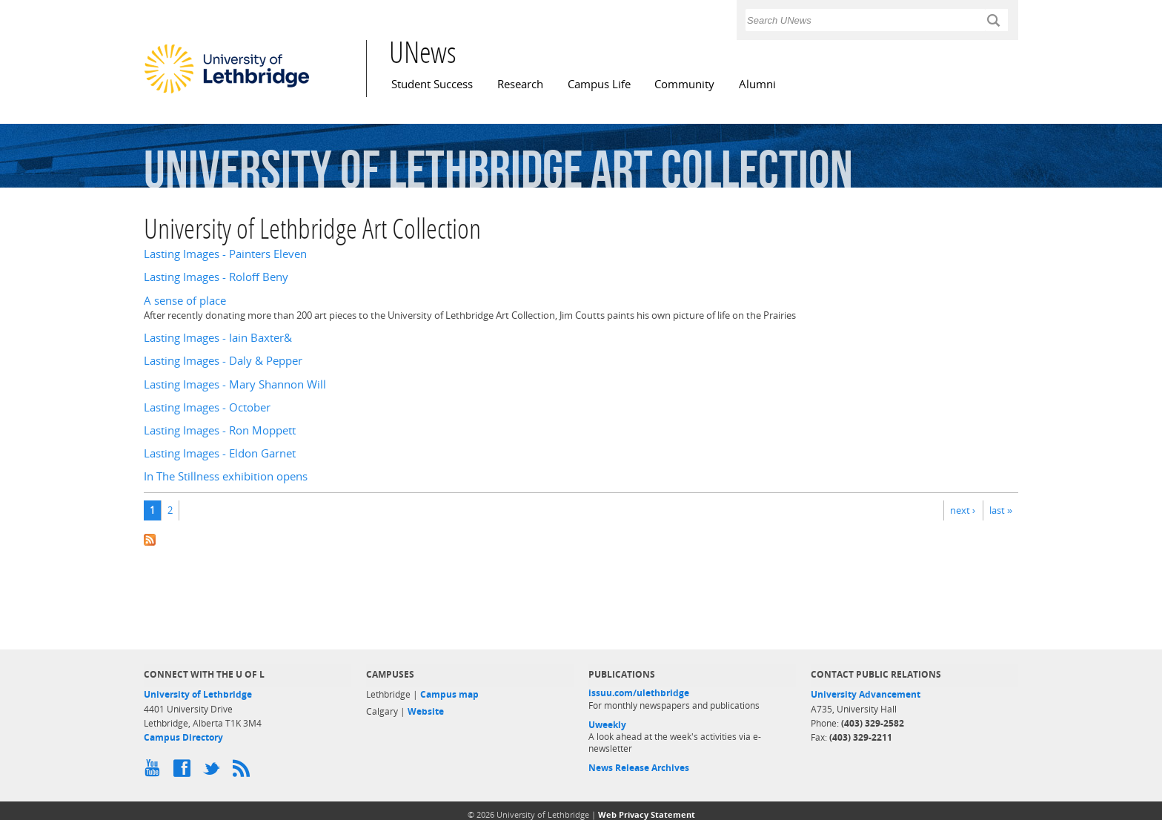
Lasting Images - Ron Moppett (220, 430)
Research (520, 84)
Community (684, 84)
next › (962, 510)
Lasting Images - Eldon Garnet (220, 453)
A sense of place (185, 300)
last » (1000, 510)
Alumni (757, 84)
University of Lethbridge (198, 694)
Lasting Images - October (207, 407)
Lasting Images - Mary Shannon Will (235, 384)
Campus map (449, 694)
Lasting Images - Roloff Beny (216, 277)
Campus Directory (183, 737)
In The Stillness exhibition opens (226, 476)
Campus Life (599, 84)
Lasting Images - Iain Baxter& (218, 337)
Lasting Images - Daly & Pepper (223, 360)
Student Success (432, 84)
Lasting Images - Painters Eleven (225, 254)
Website (426, 711)
